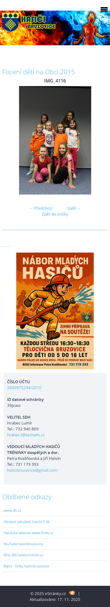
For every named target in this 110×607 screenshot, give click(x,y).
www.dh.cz (12, 510)
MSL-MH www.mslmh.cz (23, 555)
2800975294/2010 (24, 387)
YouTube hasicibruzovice (23, 543)
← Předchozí (40, 208)
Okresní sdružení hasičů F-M (27, 521)
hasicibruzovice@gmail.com (32, 470)
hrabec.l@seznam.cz (26, 434)
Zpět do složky (55, 214)
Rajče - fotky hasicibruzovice (26, 566)
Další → (74, 208)
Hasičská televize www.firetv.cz (28, 532)
